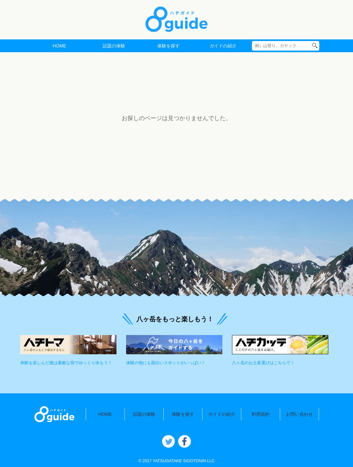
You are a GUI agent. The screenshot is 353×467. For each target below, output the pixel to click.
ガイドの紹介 (223, 45)
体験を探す (168, 45)
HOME (59, 45)
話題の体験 (114, 45)
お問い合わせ (299, 414)
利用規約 (261, 414)
